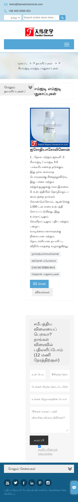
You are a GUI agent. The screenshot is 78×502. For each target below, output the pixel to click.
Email (39, 283)
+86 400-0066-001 (20, 10)
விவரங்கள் (42, 292)
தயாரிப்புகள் (44, 63)
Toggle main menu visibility (67, 43)
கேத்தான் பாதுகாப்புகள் (45, 274)
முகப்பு (22, 63)
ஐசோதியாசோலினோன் (45, 254)
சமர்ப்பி (39, 440)
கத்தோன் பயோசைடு (44, 260)
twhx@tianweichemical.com (26, 4)
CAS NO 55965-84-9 (43, 267)
